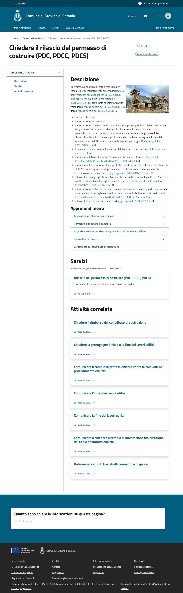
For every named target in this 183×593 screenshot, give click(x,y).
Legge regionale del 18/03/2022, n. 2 (96, 111)
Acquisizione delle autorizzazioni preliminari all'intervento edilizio (110, 231)
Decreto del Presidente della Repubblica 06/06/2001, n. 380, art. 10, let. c (97, 95)
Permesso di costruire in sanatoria (92, 224)
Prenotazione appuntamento (107, 566)
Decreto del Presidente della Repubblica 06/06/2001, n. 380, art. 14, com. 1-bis (120, 195)
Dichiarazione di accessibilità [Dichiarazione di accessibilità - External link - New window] (25, 566)
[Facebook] (137, 16)
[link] (85, 293)
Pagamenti (98, 572)
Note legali (139, 561)
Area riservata (18, 561)
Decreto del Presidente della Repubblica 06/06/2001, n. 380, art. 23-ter (116, 159)
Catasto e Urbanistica (33, 38)
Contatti (56, 566)
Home (15, 38)
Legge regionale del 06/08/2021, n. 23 (103, 107)
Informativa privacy (102, 561)
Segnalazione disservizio (23, 578)
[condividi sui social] (143, 46)
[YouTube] (143, 16)
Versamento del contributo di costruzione (96, 247)
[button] (153, 3)
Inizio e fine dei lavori (85, 239)
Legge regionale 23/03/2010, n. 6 (135, 201)
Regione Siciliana (19, 3)
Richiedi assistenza (143, 566)
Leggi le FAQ (58, 572)
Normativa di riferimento (147, 53)
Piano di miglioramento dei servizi (68, 578)
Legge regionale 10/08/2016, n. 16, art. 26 (130, 173)
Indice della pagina (22, 72)
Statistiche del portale (22, 572)
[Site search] (167, 15)
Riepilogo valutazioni (144, 572)
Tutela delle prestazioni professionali (94, 216)
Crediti (55, 561)
